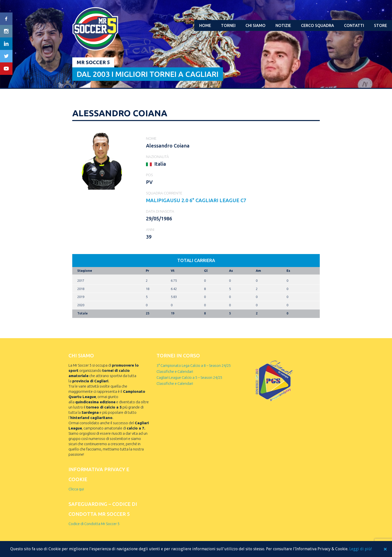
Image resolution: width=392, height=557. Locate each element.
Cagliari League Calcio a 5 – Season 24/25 (189, 377)
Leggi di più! (360, 549)
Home (205, 25)
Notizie (283, 25)
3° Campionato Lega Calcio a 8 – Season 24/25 (193, 365)
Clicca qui (76, 489)
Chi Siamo (256, 25)
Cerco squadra (317, 25)
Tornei (228, 25)
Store (380, 25)
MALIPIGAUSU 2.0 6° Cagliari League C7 (196, 200)
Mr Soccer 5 (93, 62)
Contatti (354, 25)
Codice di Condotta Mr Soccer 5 (94, 524)
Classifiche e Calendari (174, 371)
